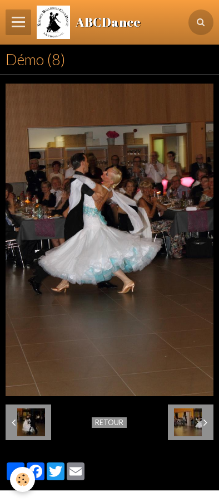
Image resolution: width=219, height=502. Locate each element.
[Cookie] (22, 479)
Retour (109, 422)
